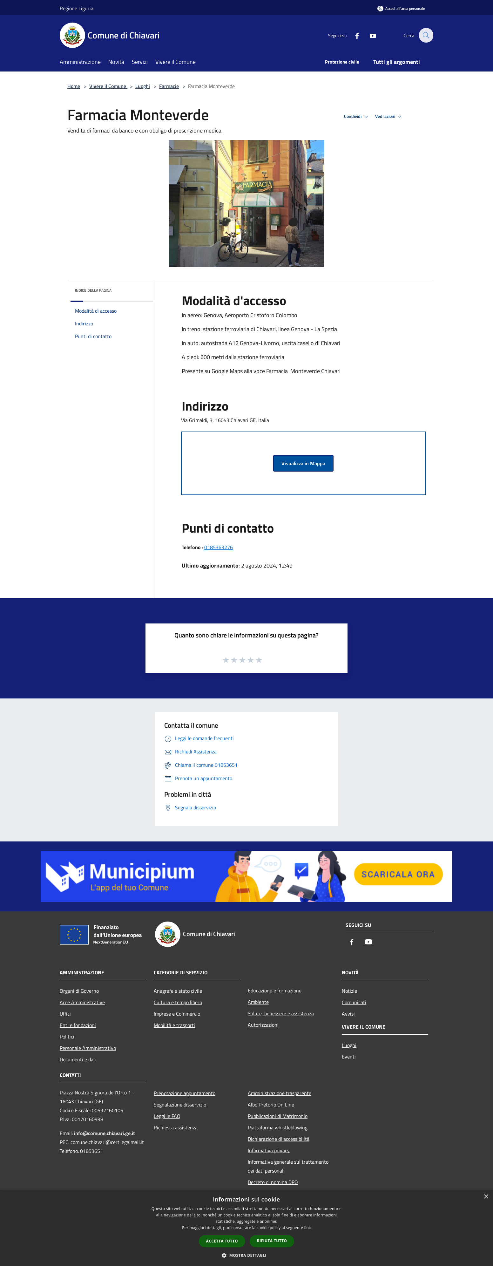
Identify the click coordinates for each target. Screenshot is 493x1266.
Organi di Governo (79, 991)
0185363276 (218, 547)
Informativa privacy (269, 1150)
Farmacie (169, 86)
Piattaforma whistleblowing (277, 1127)
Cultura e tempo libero (178, 1002)
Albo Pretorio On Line (271, 1104)
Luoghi (142, 86)
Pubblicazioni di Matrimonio (277, 1116)
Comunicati (354, 1002)
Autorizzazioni (263, 1025)
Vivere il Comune (108, 86)
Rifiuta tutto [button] (272, 1240)
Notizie (349, 991)
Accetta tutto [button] (222, 1241)
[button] (246, 1255)
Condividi (357, 116)
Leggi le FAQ (167, 1116)
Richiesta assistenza (176, 1127)
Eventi (349, 1056)
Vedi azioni (389, 116)
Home (73, 86)
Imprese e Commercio (177, 1014)
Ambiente (258, 1002)
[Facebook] (353, 35)
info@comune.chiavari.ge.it (104, 1133)
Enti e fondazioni (78, 1025)
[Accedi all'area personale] (401, 8)
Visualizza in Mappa (303, 463)
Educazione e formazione (274, 990)
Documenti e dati (78, 1059)
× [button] (485, 1197)
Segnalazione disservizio (180, 1104)
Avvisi (348, 1014)
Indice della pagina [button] (93, 290)
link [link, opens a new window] (307, 1227)
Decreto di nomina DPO (273, 1182)
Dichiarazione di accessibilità (278, 1139)
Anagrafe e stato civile (178, 991)
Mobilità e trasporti (174, 1025)
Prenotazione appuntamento (184, 1093)
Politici (67, 1036)
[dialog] (246, 1228)
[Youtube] (369, 35)
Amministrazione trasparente (279, 1093)
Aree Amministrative (82, 1002)
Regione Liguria (76, 8)
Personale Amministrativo (88, 1048)
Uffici (65, 1014)
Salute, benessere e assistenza (281, 1013)
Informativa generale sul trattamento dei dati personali (288, 1166)
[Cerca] (425, 35)
